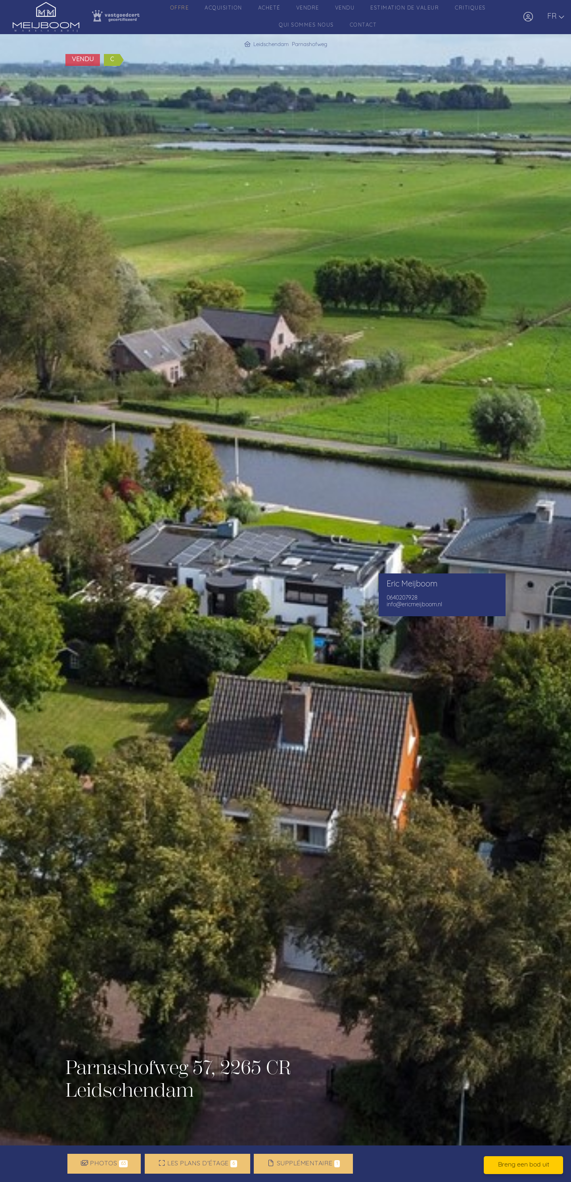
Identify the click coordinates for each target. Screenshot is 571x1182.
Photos (104, 1163)
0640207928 (402, 598)
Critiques (470, 8)
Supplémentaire (303, 1163)
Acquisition (223, 8)
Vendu (345, 8)
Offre (179, 8)
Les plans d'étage (197, 1163)
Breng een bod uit (523, 1165)
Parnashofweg (309, 44)
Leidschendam (271, 44)
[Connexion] (528, 17)
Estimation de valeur (404, 8)
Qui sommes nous (306, 25)
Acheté (269, 8)
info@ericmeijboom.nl (414, 605)
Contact (363, 25)
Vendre (307, 8)
